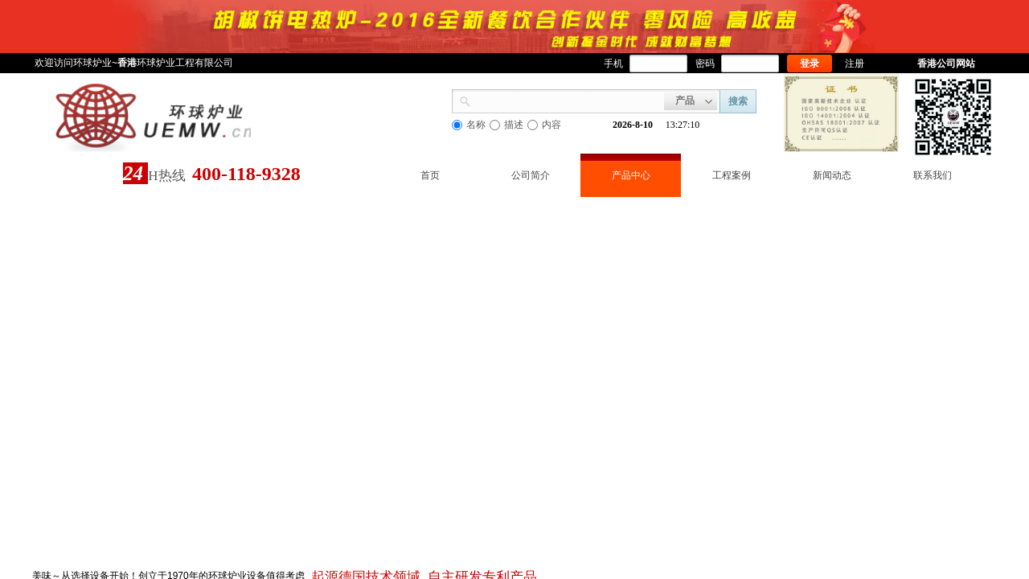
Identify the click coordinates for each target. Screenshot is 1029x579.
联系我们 (932, 175)
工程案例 (731, 175)
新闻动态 (832, 175)
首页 (430, 175)
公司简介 (530, 175)
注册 (854, 63)
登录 (809, 63)
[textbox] (567, 99)
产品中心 (631, 175)
